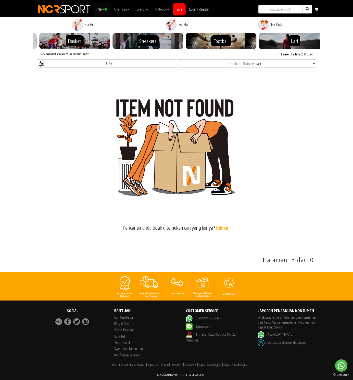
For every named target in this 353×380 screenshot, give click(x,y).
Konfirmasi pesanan (127, 355)
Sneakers (147, 41)
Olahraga (121, 9)
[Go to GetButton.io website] (341, 375)
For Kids (270, 25)
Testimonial (122, 343)
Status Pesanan (124, 330)
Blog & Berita (122, 324)
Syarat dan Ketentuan (128, 349)
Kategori (162, 9)
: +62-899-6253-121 (203, 318)
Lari (294, 41)
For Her (176, 25)
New (102, 9)
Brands (142, 9)
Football (221, 41)
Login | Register (199, 9)
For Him (83, 25)
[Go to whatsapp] (341, 365)
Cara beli (120, 336)
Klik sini (223, 227)
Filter (75, 64)
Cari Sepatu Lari (124, 317)
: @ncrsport (197, 326)
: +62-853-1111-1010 (275, 334)
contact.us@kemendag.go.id (287, 342)
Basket (74, 41)
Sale (179, 9)
